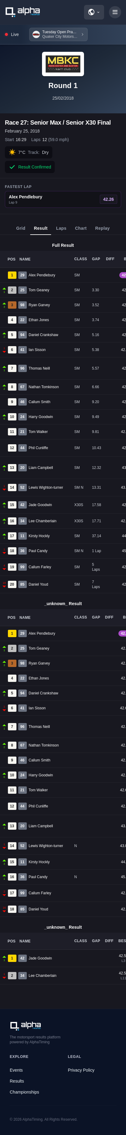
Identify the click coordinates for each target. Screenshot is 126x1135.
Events (16, 1070)
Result (40, 230)
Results (17, 1081)
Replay (103, 230)
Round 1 (63, 85)
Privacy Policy (81, 1070)
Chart (80, 230)
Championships (24, 1092)
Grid (20, 230)
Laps (61, 230)
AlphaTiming (33, 1119)
